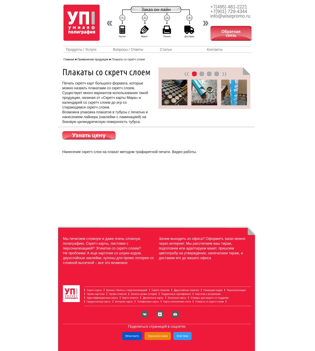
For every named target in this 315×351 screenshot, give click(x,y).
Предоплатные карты (97, 301)
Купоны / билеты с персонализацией (125, 290)
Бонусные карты (176, 297)
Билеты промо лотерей (143, 294)
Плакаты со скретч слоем (208, 301)
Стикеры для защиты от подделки (208, 297)
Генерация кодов (211, 290)
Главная (68, 59)
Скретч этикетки (159, 290)
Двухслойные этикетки (185, 290)
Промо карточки (94, 294)
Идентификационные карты (101, 297)
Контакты (215, 50)
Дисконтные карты (152, 297)
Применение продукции (93, 59)
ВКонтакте (132, 336)
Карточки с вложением (206, 294)
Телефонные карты (147, 301)
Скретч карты (93, 290)
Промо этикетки (117, 294)
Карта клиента (129, 297)
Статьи (166, 50)
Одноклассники (158, 336)
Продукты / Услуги (81, 50)
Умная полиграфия (83, 23)
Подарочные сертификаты (175, 294)
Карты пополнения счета (176, 301)
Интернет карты (123, 301)
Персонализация (235, 290)
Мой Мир (182, 336)
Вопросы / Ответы (128, 50)
